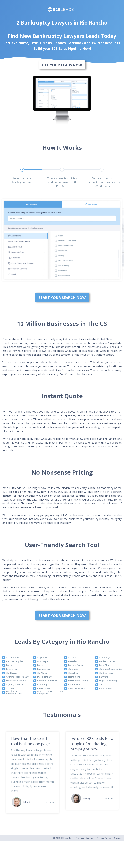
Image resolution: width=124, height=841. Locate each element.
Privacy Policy (104, 837)
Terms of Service (84, 837)
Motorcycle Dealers (16, 680)
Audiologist (105, 657)
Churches (73, 673)
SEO (101, 684)
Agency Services (14, 684)
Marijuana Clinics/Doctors (14, 692)
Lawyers (103, 677)
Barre (40, 665)
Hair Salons (74, 677)
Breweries (11, 669)
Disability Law (44, 677)
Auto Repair (43, 661)
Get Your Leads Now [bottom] (62, 64)
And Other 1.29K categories (50, 692)
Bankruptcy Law (107, 661)
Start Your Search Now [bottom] (62, 297)
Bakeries (72, 661)
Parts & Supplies (14, 661)
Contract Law (106, 673)
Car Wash (42, 673)
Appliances (43, 657)
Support (118, 837)
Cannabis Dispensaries (110, 669)
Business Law (44, 669)
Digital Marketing (108, 680)
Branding (42, 684)
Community (74, 684)
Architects (73, 657)
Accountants (12, 657)
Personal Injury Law (47, 680)
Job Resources (44, 688)
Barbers (10, 665)
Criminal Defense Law (17, 677)
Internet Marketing (78, 680)
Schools (10, 688)
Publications (105, 688)
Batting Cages (75, 665)
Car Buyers (11, 673)
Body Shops (105, 665)
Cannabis (73, 669)
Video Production (77, 688)
